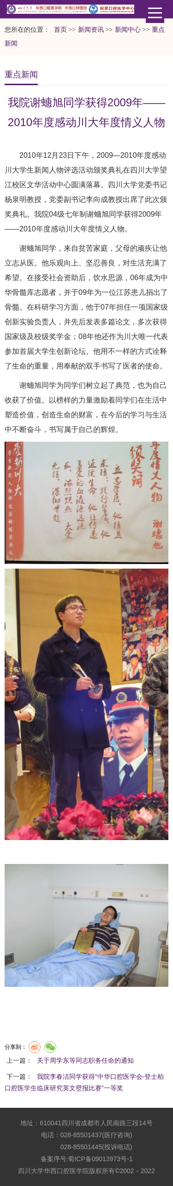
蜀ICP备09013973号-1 (100, 1159)
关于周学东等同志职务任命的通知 (85, 1060)
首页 (60, 29)
